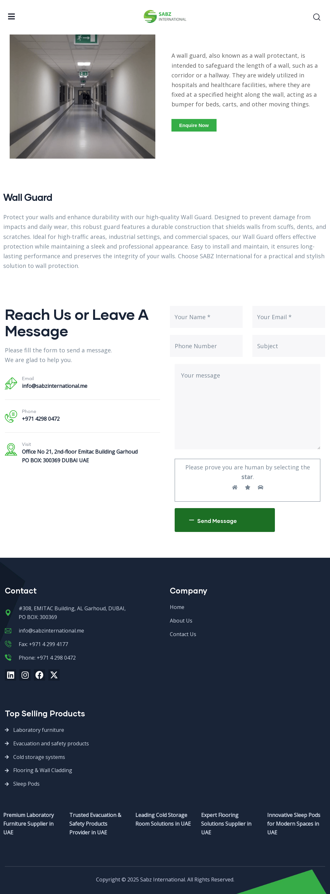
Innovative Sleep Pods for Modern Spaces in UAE (293, 823)
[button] (194, 125)
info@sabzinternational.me (54, 385)
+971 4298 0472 (41, 418)
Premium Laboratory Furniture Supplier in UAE (28, 823)
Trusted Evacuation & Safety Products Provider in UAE (95, 823)
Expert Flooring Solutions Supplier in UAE (226, 823)
